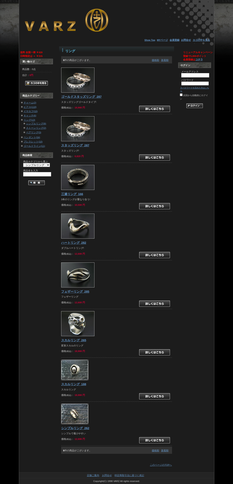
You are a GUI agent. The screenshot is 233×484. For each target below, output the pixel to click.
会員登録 (174, 40)
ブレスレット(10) (33, 141)
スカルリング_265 (73, 340)
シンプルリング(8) (36, 123)
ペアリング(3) (33, 132)
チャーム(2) (30, 102)
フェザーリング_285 (75, 291)
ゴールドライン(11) (34, 146)
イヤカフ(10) (31, 111)
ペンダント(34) (32, 137)
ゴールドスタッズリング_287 (81, 96)
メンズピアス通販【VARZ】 (66, 19)
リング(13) (29, 119)
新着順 (165, 60)
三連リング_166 (72, 194)
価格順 (155, 60)
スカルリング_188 (73, 384)
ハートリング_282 (73, 242)
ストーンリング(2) (36, 127)
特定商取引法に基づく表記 (129, 475)
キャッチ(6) (30, 115)
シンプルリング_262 (75, 428)
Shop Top (150, 40)
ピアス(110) (30, 107)
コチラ (199, 59)
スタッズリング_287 (75, 145)
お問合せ (186, 40)
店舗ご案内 (93, 475)
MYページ (162, 40)
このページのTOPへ (161, 464)
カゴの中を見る (201, 40)
